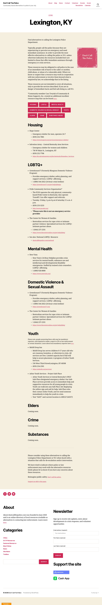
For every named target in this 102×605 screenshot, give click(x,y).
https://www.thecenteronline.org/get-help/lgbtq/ (51, 238)
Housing (33, 105)
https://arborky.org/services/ (44, 377)
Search (44, 569)
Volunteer (75, 3)
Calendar (88, 5)
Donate (82, 3)
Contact (67, 3)
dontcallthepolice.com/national (45, 246)
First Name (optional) (59, 545)
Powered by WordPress (32, 600)
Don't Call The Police (12, 3)
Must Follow (8, 554)
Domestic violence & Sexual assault (44, 111)
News (61, 3)
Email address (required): (76, 540)
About (50, 3)
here (55, 99)
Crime (42, 116)
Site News (7, 559)
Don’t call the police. (56, 485)
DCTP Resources (10, 548)
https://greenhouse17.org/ (43, 312)
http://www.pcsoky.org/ (42, 214)
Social (89, 3)
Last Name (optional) (59, 554)
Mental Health (57, 105)
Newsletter (79, 5)
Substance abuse (56, 116)
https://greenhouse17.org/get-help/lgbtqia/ (49, 190)
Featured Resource (10, 551)
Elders (32, 116)
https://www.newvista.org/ (43, 279)
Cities (51, 16)
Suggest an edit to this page (38, 489)
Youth (66, 111)
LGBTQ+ (44, 105)
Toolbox (6, 562)
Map (55, 3)
